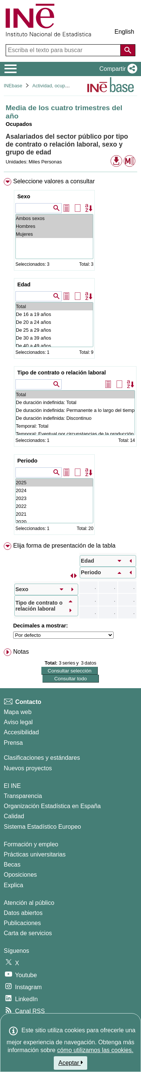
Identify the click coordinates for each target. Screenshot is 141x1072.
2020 (54, 522)
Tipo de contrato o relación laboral (61, 373)
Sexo (23, 196)
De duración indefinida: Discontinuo (75, 418)
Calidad (14, 816)
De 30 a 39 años (54, 338)
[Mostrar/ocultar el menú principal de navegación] (11, 69)
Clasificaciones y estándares (42, 758)
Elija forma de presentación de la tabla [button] (64, 545)
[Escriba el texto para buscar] (64, 50)
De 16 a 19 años (54, 314)
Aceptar (70, 1062)
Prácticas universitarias (35, 854)
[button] (116, 69)
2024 (54, 490)
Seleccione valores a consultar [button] (54, 181)
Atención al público (29, 903)
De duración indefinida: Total (75, 402)
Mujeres (54, 234)
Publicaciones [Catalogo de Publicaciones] (22, 923)
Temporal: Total (75, 426)
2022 (54, 506)
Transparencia (23, 796)
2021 (54, 514)
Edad (23, 284)
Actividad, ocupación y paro (61, 85)
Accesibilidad (21, 732)
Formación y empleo (31, 844)
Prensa (13, 743)
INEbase (13, 85)
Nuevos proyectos (28, 768)
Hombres (54, 226)
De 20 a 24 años (54, 322)
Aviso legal (18, 722)
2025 (54, 483)
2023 (54, 498)
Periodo (27, 461)
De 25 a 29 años (54, 330)
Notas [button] (21, 651)
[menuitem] (70, 358)
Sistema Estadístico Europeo (42, 826)
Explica (13, 885)
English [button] (124, 31)
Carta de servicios (28, 933)
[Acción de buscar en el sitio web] (127, 50)
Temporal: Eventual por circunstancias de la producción (75, 434)
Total (54, 306)
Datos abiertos (23, 913)
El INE (12, 786)
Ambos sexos (54, 218)
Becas (12, 864)
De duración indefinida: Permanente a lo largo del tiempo (75, 410)
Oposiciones (20, 874)
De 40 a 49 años (54, 346)
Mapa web (18, 712)
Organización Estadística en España (52, 806)
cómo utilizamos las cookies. (95, 1050)
